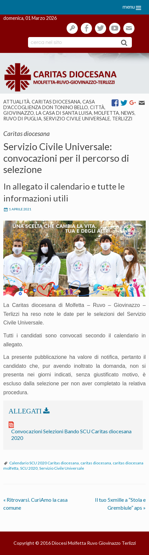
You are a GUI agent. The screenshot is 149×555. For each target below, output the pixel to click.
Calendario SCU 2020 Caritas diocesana (44, 462)
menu (129, 6)
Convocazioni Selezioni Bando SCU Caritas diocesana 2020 (71, 434)
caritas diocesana (95, 462)
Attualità (16, 102)
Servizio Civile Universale (77, 118)
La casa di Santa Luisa (64, 113)
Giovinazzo (18, 113)
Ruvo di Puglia (22, 118)
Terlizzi (122, 118)
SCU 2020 (29, 468)
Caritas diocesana (56, 102)
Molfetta (106, 113)
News (127, 113)
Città (97, 107)
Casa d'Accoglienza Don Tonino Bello (49, 104)
